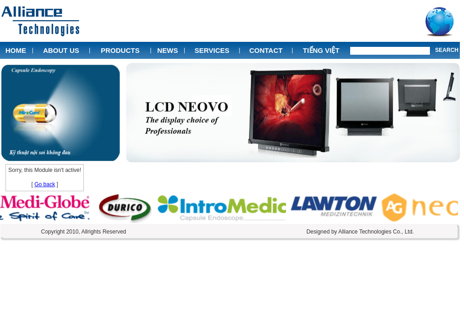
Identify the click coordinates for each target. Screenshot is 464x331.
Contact (265, 50)
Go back (45, 184)
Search (446, 50)
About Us (61, 50)
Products (120, 50)
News (167, 50)
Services (211, 50)
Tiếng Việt (321, 50)
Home (16, 50)
